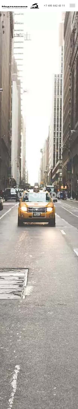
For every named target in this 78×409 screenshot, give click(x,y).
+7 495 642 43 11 (54, 5)
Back (39, 213)
